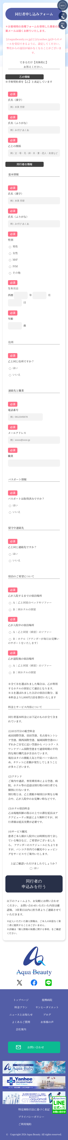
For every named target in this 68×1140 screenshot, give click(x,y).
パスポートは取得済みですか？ (26, 498)
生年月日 (13, 288)
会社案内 (21, 1029)
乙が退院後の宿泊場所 (21, 658)
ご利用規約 (24, 1124)
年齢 (10, 318)
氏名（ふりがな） (18, 123)
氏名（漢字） (16, 100)
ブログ (47, 1014)
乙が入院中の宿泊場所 (21, 625)
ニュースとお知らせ (21, 1014)
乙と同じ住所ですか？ (21, 361)
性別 (10, 240)
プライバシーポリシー (31, 1116)
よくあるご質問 (21, 1022)
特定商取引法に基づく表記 (34, 1109)
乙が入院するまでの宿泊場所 (25, 595)
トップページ (21, 1000)
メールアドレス (17, 433)
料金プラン (20, 1007)
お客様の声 (47, 1022)
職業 (10, 456)
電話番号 (13, 410)
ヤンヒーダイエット (47, 1007)
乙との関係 (14, 146)
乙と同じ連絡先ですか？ (22, 547)
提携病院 (47, 1000)
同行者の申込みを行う (34, 884)
